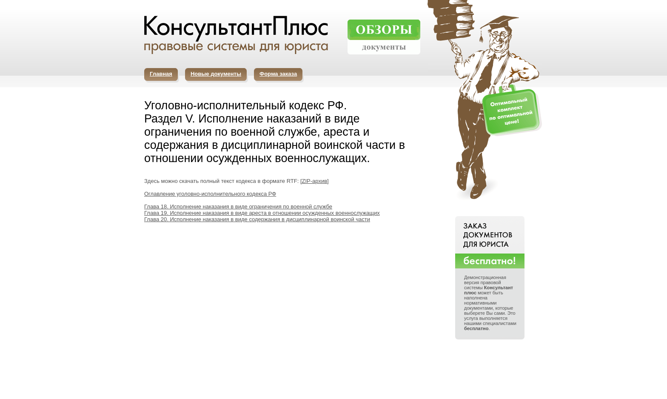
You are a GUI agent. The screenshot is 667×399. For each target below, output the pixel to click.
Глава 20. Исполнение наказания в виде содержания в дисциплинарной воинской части (257, 219)
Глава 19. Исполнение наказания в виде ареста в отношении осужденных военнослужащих (262, 213)
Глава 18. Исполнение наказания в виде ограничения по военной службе (238, 206)
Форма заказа (278, 74)
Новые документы (216, 74)
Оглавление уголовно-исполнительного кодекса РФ (210, 194)
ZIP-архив (315, 181)
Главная (161, 74)
